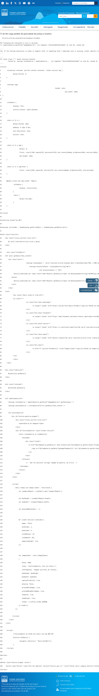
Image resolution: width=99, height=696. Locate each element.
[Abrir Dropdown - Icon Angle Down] (96, 3)
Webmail (66, 3)
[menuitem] (79, 27)
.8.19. (84, 16)
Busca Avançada (82, 13)
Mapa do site (80, 676)
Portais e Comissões (80, 3)
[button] (9, 27)
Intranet (58, 3)
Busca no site (65, 676)
